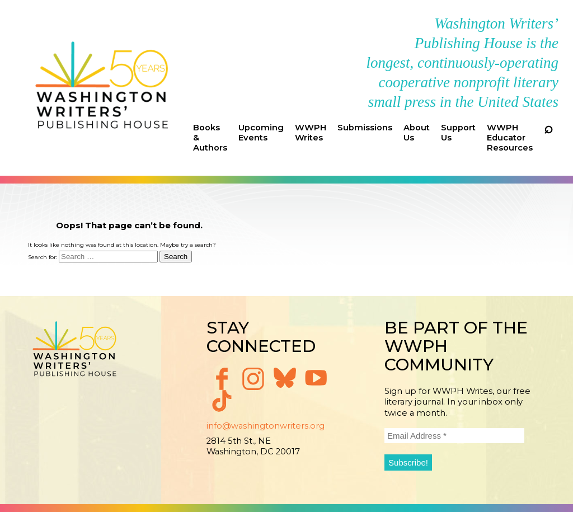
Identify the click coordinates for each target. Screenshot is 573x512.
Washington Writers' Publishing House (102, 88)
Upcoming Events (261, 133)
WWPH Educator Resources (510, 138)
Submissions (364, 128)
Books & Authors (210, 138)
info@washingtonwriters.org (265, 426)
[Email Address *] (454, 435)
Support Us (458, 133)
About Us (416, 133)
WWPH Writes (310, 133)
